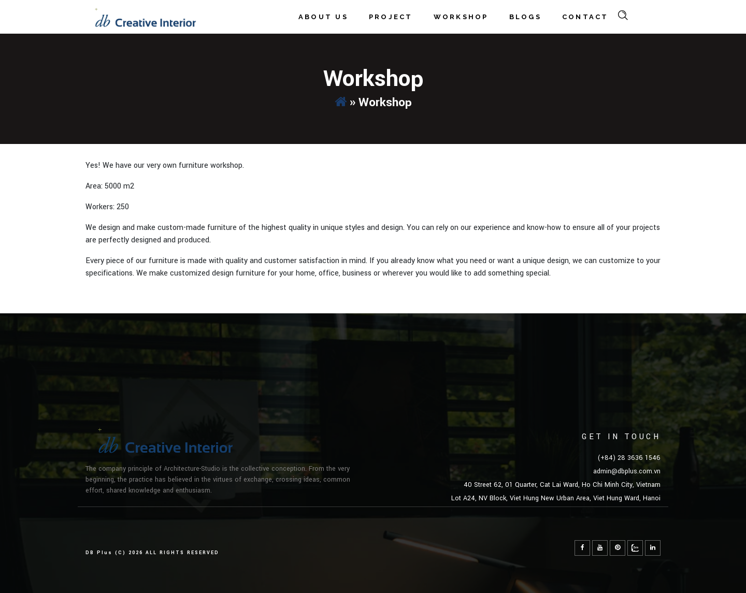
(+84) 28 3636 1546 (629, 457)
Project (391, 17)
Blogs (525, 17)
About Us (323, 17)
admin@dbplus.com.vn (627, 471)
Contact (585, 17)
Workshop (461, 17)
